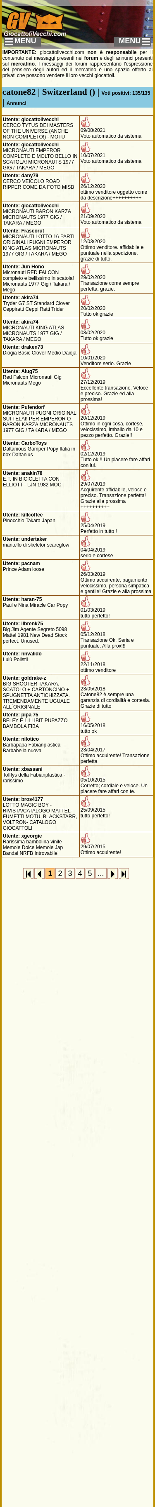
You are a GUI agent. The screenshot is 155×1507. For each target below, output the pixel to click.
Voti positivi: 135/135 (126, 93)
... (101, 873)
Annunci (16, 103)
